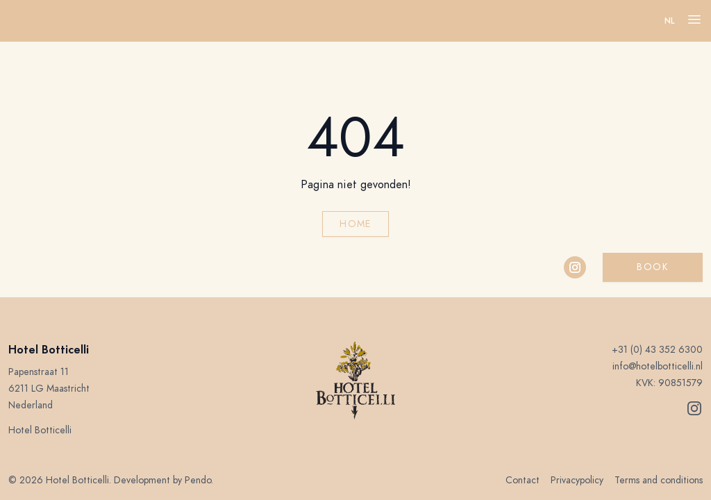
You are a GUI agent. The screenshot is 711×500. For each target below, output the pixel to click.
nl (669, 21)
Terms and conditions (658, 480)
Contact (522, 480)
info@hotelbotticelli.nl (657, 366)
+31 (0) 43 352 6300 (657, 349)
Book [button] (653, 267)
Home (355, 224)
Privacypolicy (577, 480)
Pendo (198, 480)
